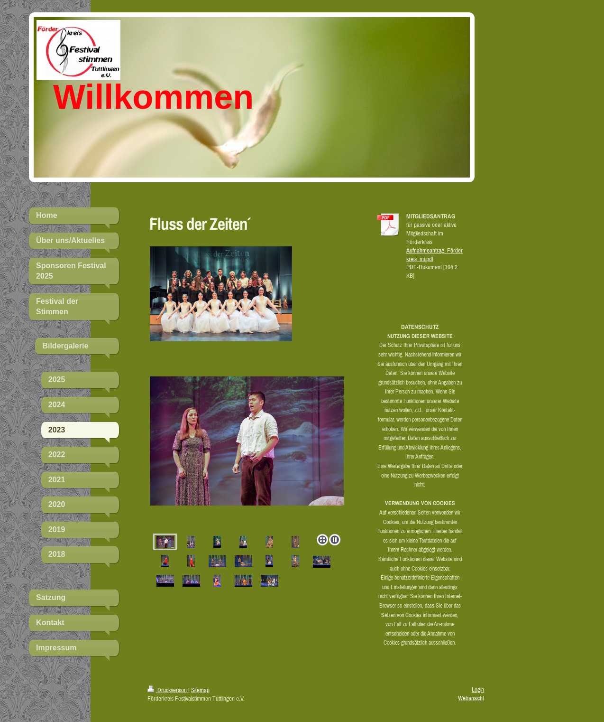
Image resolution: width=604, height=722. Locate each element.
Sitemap (200, 690)
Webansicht (471, 698)
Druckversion (167, 690)
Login (478, 689)
